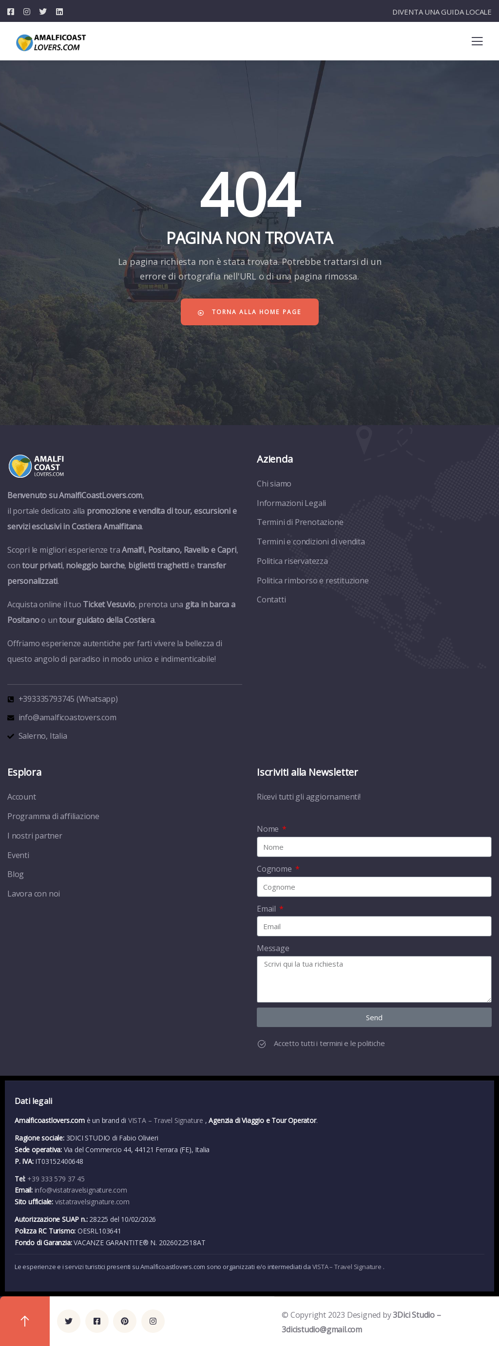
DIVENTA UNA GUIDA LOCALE (442, 12)
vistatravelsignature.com (92, 1201)
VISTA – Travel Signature (166, 1120)
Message (273, 948)
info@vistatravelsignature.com (81, 1190)
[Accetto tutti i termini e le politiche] (262, 1044)
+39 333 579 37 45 (56, 1178)
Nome (269, 828)
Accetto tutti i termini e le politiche (329, 1043)
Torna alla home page (249, 312)
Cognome (275, 868)
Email (267, 908)
